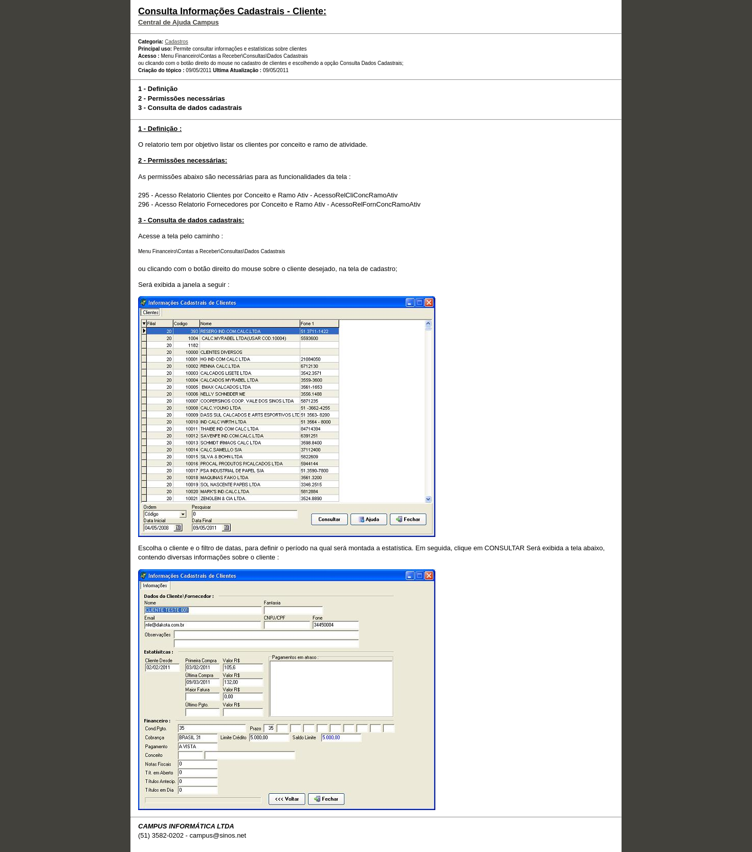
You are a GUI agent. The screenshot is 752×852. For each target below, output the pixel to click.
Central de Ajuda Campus (178, 22)
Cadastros (176, 41)
